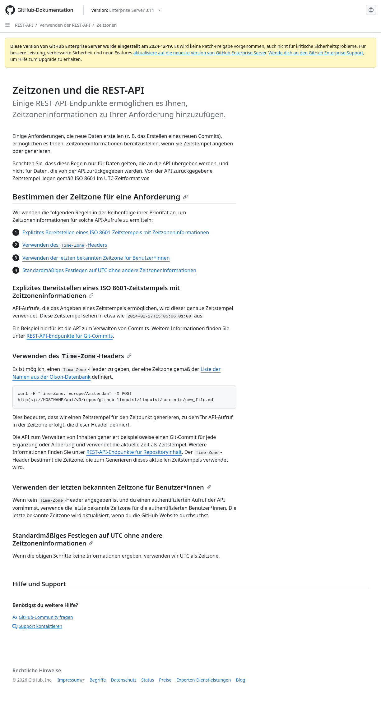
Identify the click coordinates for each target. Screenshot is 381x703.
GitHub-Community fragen (42, 617)
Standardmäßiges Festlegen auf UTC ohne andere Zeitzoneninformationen (109, 270)
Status (147, 680)
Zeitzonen (107, 25)
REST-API (24, 25)
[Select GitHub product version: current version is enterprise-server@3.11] (126, 10)
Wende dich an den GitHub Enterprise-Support (315, 53)
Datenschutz (123, 680)
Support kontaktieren (37, 626)
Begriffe (98, 680)
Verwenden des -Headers (64, 244)
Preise (165, 680)
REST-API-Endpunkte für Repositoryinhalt (134, 452)
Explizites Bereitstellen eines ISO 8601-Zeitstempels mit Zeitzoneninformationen (115, 232)
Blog (240, 680)
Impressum (69, 680)
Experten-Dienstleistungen (203, 680)
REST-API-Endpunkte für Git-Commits (69, 335)
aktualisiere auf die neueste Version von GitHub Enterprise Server (199, 53)
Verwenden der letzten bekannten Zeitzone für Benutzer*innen (96, 257)
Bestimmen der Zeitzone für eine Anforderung (100, 196)
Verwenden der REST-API (64, 25)
